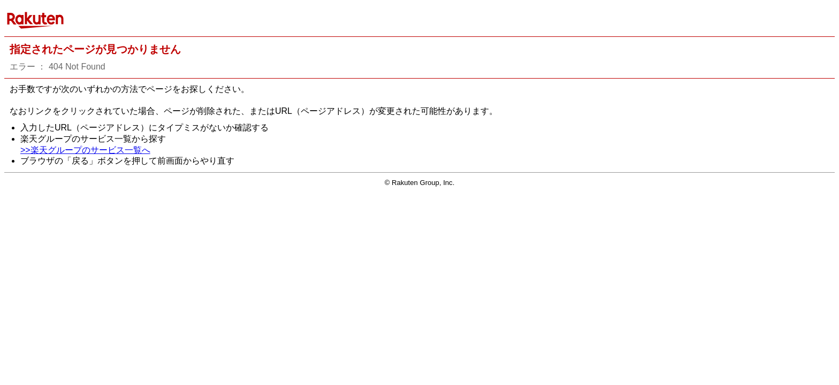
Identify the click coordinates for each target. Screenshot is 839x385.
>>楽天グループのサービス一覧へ (85, 150)
